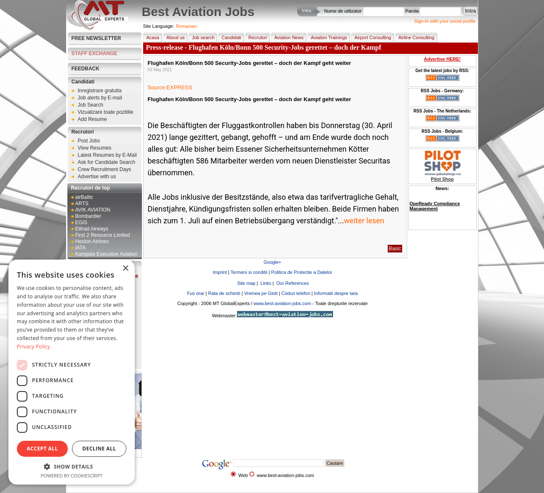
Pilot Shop (442, 179)
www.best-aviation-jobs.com (282, 303)
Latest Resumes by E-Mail (107, 155)
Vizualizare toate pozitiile (105, 112)
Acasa (151, 37)
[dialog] (71, 372)
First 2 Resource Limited (102, 235)
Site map (245, 283)
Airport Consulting (371, 37)
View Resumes (95, 148)
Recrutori (83, 132)
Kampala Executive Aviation (106, 254)
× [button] (125, 268)
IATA (80, 248)
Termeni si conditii (249, 272)
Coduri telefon (295, 293)
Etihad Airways (92, 229)
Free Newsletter (96, 38)
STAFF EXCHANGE (94, 53)
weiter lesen (364, 220)
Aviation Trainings (327, 37)
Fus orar (195, 293)
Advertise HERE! (442, 59)
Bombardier (88, 216)
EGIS (81, 222)
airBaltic (84, 197)
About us (173, 37)
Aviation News (287, 37)
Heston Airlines (92, 241)
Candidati (83, 82)
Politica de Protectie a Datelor (301, 272)
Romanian (186, 26)
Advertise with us (97, 177)
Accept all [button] (42, 448)
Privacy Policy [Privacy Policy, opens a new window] (33, 346)
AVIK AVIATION (92, 210)
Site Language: (158, 26)
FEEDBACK (86, 69)
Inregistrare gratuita (100, 91)
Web (243, 475)
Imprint (220, 272)
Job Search (91, 105)
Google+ (272, 262)
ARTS (82, 203)
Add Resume (92, 119)
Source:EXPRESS (170, 87)
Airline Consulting (415, 37)
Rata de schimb (224, 293)
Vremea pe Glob (261, 293)
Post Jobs (89, 141)
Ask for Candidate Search (107, 162)
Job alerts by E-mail (100, 98)
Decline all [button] (99, 448)
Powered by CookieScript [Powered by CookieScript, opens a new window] (72, 475)
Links (265, 283)
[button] (71, 466)
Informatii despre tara (336, 293)
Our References (292, 283)
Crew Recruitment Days (104, 169)
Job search (202, 37)
